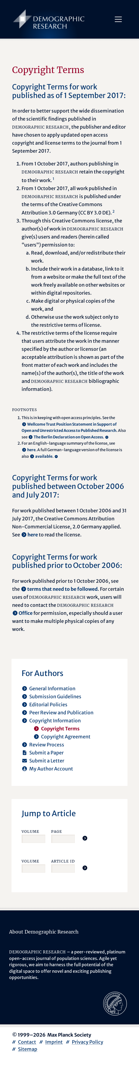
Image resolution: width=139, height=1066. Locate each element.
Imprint (54, 1042)
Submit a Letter (46, 761)
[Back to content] (107, 437)
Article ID (63, 861)
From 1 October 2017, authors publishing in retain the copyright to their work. (73, 172)
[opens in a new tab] (115, 1003)
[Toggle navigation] (118, 19)
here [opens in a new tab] (31, 449)
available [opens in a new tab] (43, 456)
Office (26, 613)
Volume (30, 831)
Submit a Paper (46, 753)
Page (56, 831)
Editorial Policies (48, 704)
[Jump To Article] (85, 838)
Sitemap (27, 1049)
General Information (52, 688)
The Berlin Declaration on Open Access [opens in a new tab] (68, 437)
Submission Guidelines (55, 696)
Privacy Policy (87, 1042)
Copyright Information (55, 721)
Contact (27, 1042)
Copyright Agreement (65, 737)
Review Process (46, 745)
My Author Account (51, 769)
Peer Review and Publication (61, 713)
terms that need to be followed (62, 589)
